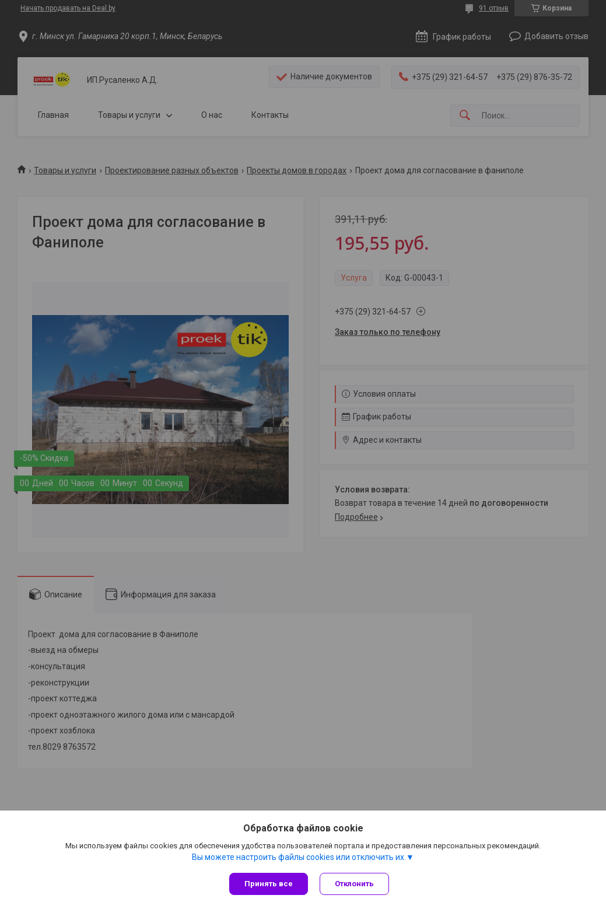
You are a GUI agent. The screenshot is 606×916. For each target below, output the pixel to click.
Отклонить (354, 883)
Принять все (268, 883)
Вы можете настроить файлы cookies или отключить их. (299, 857)
